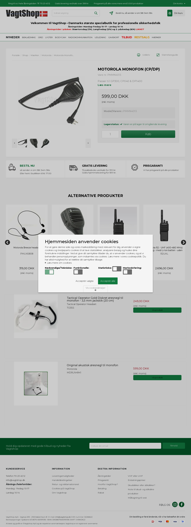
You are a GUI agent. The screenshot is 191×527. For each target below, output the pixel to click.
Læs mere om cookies (58, 263)
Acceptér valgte (85, 281)
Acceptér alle (107, 281)
